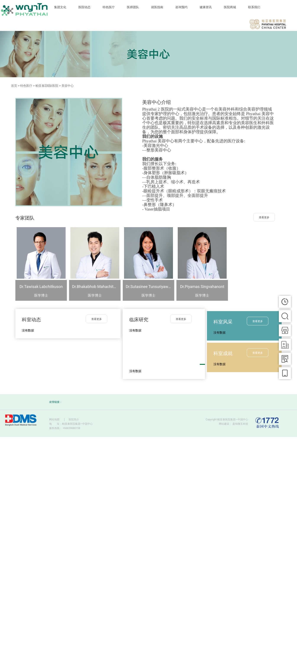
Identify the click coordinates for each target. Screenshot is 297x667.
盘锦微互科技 (240, 423)
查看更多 (264, 217)
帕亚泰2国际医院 (47, 85)
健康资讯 (206, 7)
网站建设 (224, 423)
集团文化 (60, 7)
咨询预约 (181, 7)
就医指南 (157, 7)
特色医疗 (109, 7)
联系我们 (254, 7)
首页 (14, 85)
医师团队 (133, 7)
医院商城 (230, 7)
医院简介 (74, 419)
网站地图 (54, 419)
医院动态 (84, 7)
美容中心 (67, 85)
